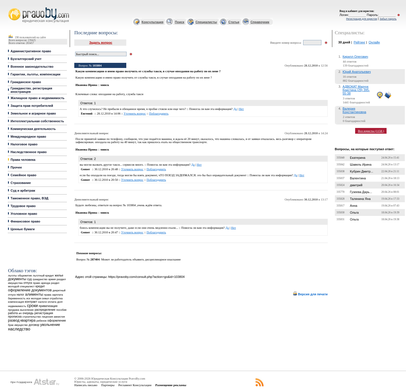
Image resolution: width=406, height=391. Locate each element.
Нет (241, 109)
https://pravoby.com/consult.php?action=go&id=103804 (146, 276)
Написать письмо (85, 385)
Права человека (23, 159)
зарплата (57, 294)
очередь (28, 313)
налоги (42, 301)
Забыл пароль (388, 18)
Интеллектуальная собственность (37, 121)
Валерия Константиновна (354, 110)
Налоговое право (24, 144)
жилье (59, 275)
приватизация (48, 306)
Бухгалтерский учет (26, 59)
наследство (19, 329)
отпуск (27, 282)
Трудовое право (23, 206)
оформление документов (30, 290)
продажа (13, 309)
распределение (45, 309)
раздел (55, 283)
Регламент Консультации (134, 385)
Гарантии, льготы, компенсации (35, 74)
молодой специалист (21, 286)
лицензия (47, 316)
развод (13, 320)
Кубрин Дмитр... (361, 171)
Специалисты (206, 22)
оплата (52, 301)
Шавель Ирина (360, 164)
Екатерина (357, 157)
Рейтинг (359, 42)
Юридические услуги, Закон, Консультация (11, 7)
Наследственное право (29, 152)
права (47, 294)
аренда (45, 282)
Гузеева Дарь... (361, 192)
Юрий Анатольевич (357, 71)
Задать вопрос (100, 42)
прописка (15, 316)
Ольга (354, 212)
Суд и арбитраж (23, 190)
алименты (34, 294)
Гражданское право (26, 82)
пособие (61, 309)
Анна (353, 205)
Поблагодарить (159, 113)
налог (20, 294)
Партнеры (108, 385)
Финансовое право (25, 221)
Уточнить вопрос (135, 113)
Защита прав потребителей (32, 105)
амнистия (59, 316)
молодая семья (40, 298)
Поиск (179, 22)
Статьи (233, 22)
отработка (56, 298)
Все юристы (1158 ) (371, 131)
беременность (16, 298)
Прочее (16, 167)
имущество (21, 325)
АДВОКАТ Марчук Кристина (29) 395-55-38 (356, 90)
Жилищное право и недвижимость (38, 98)
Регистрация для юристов (361, 18)
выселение (27, 309)
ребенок (41, 320)
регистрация (43, 313)
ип (20, 313)
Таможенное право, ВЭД (29, 198)
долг (60, 301)
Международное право (28, 136)
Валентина (358, 178)
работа (13, 313)
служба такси (134, 94)
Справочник (260, 22)
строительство (32, 316)
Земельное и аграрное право (33, 113)
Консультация (152, 22)
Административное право (31, 51)
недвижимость (17, 306)
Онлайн (374, 42)
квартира (27, 320)
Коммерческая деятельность (33, 129)
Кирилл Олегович (355, 56)
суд (29, 279)
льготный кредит (43, 275)
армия (52, 279)
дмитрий (356, 185)
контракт (31, 301)
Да (235, 109)
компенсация (16, 301)
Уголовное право (24, 213)
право (36, 283)
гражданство (40, 279)
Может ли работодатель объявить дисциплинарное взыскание (141, 259)
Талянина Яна (360, 198)
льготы (12, 275)
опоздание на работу (111, 94)
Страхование (21, 183)
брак (10, 325)
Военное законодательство (32, 66)
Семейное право (23, 175)
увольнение (50, 324)
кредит (40, 286)
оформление (56, 320)
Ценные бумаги (23, 229)
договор (34, 324)
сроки (32, 305)
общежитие (25, 275)
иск (28, 298)
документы (17, 279)
